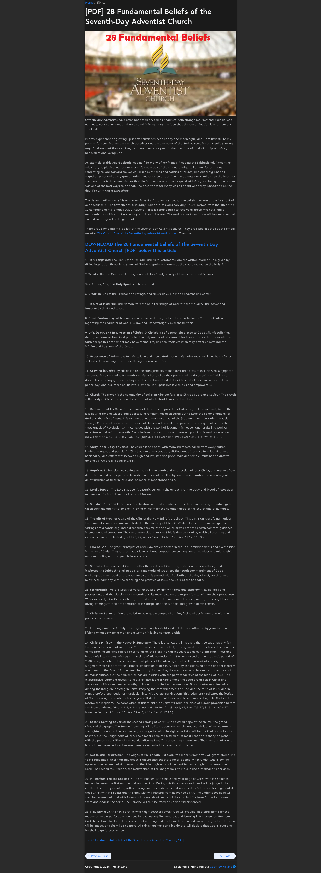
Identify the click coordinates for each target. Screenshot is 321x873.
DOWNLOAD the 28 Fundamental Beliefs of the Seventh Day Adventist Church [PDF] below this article (151, 247)
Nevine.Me (120, 866)
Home (89, 2)
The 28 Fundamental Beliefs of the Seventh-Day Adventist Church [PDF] (134, 840)
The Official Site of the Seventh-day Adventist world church (137, 233)
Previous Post (99, 855)
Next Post (223, 855)
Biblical (101, 2)
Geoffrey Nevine (221, 866)
